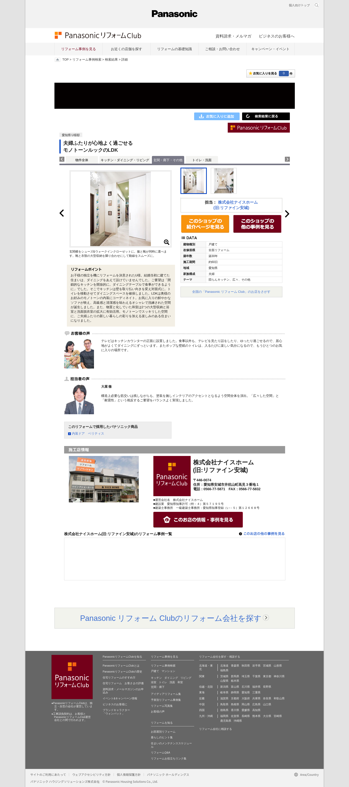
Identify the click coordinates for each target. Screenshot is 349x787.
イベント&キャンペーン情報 (120, 698)
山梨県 (224, 680)
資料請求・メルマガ (233, 36)
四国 (202, 710)
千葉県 (256, 676)
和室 (180, 682)
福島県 (224, 670)
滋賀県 (224, 698)
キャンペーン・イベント (270, 49)
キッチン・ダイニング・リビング (125, 160)
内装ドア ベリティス (88, 433)
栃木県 (235, 680)
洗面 (172, 682)
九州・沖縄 (206, 715)
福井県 (256, 686)
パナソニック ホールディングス (168, 774)
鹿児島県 (225, 720)
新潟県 (224, 686)
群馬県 (235, 676)
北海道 (224, 665)
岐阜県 (224, 692)
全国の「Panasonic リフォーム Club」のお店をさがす (231, 292)
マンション (168, 671)
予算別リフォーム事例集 (166, 699)
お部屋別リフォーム (163, 731)
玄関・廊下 (158, 686)
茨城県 (224, 676)
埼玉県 (246, 676)
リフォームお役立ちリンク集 (168, 758)
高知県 (256, 710)
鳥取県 (224, 704)
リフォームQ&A (160, 752)
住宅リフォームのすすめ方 (119, 677)
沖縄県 (238, 720)
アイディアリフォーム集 (166, 693)
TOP (65, 59)
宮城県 (267, 665)
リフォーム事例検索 (86, 59)
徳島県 (224, 710)
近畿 (202, 698)
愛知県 (246, 692)
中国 (202, 704)
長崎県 (246, 715)
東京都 (267, 676)
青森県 (235, 665)
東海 (202, 692)
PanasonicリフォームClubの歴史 (122, 671)
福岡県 (224, 715)
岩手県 (256, 665)
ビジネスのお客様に (115, 704)
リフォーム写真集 (162, 705)
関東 (202, 676)
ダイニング (171, 677)
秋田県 (246, 665)
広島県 (256, 704)
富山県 (235, 686)
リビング (185, 677)
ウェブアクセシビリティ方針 (91, 774)
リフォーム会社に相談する (215, 728)
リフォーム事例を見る (78, 49)
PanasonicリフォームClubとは (121, 665)
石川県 (246, 686)
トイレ (163, 682)
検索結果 (111, 59)
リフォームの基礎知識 (174, 49)
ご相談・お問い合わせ (222, 49)
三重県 (256, 692)
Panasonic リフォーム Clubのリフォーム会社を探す (171, 618)
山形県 (278, 665)
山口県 (267, 704)
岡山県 (246, 704)
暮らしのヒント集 (162, 737)
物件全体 (81, 160)
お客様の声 (158, 711)
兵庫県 (256, 698)
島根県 (235, 704)
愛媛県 (246, 710)
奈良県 (267, 698)
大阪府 (246, 698)
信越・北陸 (206, 686)
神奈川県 (279, 676)
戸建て (155, 671)
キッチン (156, 677)
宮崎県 (278, 715)
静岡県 (235, 692)
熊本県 (256, 715)
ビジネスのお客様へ (277, 36)
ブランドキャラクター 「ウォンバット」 (116, 712)
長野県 (267, 686)
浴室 (153, 682)
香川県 (235, 710)
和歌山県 (279, 698)
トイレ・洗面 (202, 160)
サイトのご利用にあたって (48, 774)
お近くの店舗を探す (126, 49)
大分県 (267, 715)
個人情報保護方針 (129, 774)
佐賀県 (235, 715)
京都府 (235, 698)
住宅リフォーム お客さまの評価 (123, 683)
